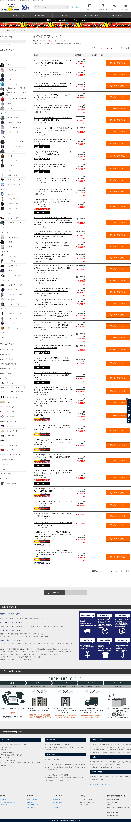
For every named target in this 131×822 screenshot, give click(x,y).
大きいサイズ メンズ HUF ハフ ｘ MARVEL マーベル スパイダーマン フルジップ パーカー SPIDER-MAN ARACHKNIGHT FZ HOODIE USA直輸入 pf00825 (53, 325)
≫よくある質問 (57, 802)
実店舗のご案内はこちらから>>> (100, 784)
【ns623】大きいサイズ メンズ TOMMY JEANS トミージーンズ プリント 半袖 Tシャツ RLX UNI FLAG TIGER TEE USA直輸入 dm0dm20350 (53, 552)
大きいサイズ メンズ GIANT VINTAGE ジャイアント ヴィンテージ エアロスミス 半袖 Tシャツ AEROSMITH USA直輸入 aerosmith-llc (53, 245)
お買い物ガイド (90, 7)
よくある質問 (118, 15)
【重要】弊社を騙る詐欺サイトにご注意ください (65, 20)
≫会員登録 (56, 799)
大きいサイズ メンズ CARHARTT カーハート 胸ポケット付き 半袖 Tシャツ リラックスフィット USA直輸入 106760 (52, 360)
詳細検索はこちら (77, 7)
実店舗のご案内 (91, 15)
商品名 (49, 43)
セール (65, 15)
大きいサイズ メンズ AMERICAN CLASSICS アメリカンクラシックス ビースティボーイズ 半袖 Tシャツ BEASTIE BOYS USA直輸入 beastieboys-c (53, 256)
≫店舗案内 (56, 807)
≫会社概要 (3, 799)
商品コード (43, 43)
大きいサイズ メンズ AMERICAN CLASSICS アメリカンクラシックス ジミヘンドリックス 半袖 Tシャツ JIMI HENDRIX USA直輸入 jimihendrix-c (53, 268)
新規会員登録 (103, 7)
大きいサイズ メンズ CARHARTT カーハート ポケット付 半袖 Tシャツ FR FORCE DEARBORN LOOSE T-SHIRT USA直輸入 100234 (52, 107)
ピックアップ (61, 41)
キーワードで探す (7, 37)
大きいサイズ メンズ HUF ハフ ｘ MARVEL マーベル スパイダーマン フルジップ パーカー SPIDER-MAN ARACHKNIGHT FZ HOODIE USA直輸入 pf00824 (53, 313)
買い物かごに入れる (118, 63)
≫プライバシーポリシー (7, 805)
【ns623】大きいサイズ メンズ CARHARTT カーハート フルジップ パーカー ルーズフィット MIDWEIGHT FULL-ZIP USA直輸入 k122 (53, 202)
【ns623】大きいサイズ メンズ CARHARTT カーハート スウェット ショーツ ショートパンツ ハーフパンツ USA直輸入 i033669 (53, 473)
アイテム (16, 15)
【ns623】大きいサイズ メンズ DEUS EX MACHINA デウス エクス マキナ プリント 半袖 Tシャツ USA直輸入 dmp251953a (53, 427)
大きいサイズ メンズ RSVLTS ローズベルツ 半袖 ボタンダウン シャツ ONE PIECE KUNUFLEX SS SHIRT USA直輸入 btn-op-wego (53, 401)
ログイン (114, 7)
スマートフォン (54, 592)
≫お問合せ (56, 805)
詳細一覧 (53, 41)
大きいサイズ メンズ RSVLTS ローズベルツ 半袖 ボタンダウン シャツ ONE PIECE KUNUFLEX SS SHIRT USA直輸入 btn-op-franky (53, 390)
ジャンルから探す (7, 344)
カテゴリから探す (7, 50)
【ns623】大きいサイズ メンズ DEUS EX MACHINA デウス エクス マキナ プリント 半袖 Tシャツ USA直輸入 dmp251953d (53, 442)
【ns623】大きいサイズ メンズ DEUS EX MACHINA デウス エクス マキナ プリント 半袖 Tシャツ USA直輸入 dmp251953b (53, 413)
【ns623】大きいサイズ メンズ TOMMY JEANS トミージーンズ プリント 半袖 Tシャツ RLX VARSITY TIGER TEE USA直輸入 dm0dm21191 (53, 534)
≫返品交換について (32, 805)
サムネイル (43, 41)
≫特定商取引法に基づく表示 (8, 802)
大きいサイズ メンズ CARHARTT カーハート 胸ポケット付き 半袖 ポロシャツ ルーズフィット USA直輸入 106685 (52, 375)
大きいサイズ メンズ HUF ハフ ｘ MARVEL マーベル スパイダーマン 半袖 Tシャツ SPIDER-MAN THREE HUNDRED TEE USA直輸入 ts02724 (53, 291)
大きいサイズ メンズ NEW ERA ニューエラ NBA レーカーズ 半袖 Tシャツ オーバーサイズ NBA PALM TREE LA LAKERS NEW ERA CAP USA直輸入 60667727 (53, 234)
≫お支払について (32, 799)
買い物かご (125, 7)
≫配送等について (32, 802)
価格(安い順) (59, 43)
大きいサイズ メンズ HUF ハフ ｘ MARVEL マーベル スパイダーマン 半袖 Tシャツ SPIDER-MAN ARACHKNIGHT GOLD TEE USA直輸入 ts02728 (53, 302)
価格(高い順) (67, 43)
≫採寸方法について (32, 807)
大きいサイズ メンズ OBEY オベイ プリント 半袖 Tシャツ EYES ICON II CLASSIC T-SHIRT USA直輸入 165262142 (53, 130)
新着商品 (39, 15)
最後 (127, 48)
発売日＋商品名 (76, 43)
